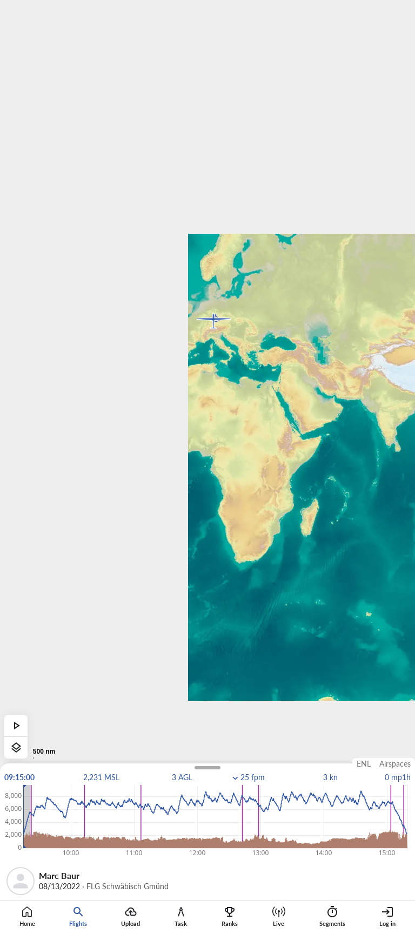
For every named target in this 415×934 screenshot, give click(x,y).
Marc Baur (59, 875)
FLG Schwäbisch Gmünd (127, 886)
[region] (207, 467)
